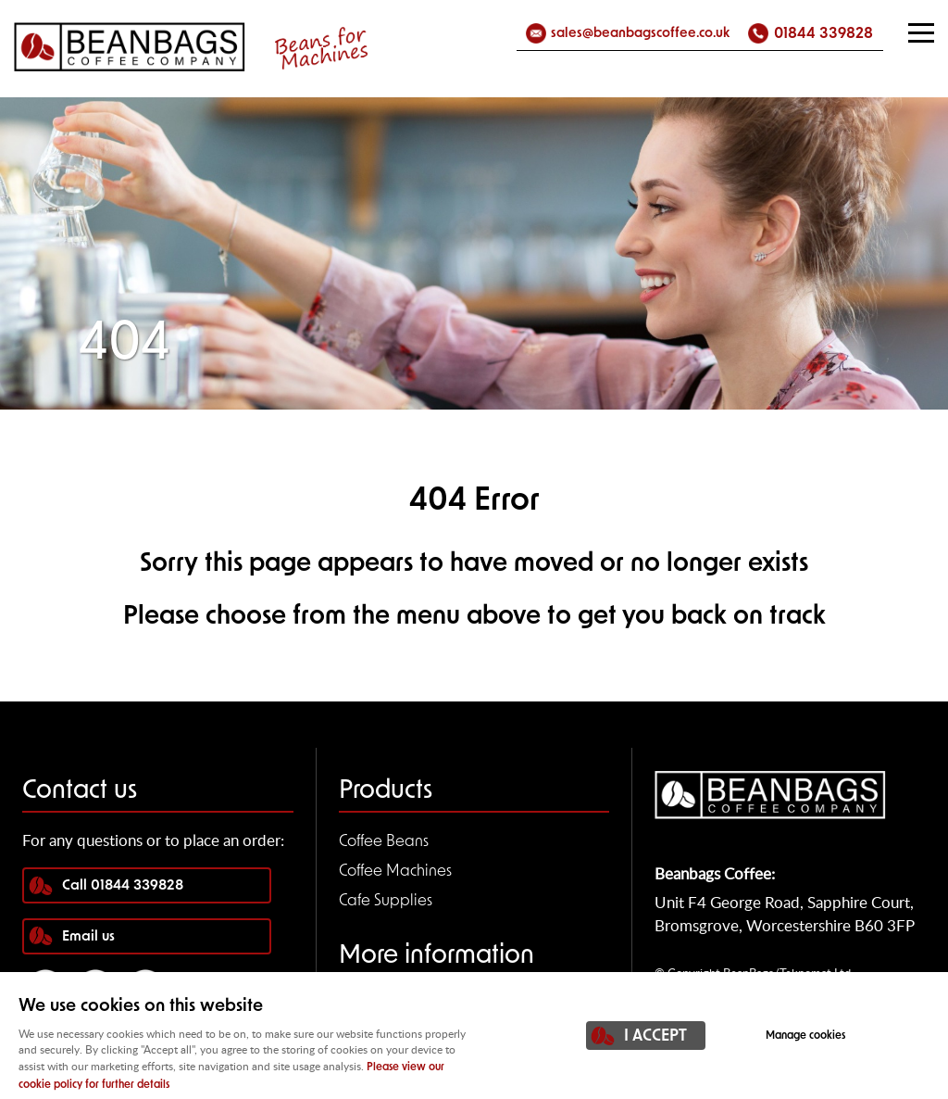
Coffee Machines (395, 871)
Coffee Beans (384, 842)
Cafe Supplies (385, 901)
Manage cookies (805, 1036)
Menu (915, 32)
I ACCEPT (655, 1036)
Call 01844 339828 (122, 886)
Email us (88, 937)
